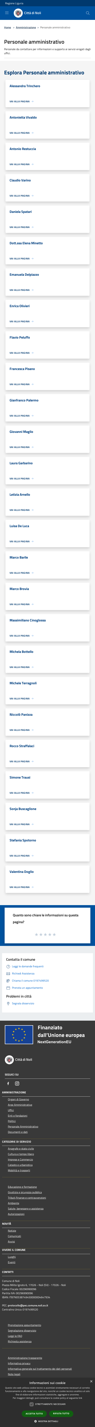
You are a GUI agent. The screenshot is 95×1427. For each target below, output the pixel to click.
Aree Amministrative (20, 1105)
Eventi (11, 1262)
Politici (12, 1121)
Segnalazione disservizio (22, 1330)
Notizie (12, 1231)
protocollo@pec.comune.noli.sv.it (28, 1305)
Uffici (11, 1110)
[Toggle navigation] (7, 13)
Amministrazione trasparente (25, 1358)
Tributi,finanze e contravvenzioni (27, 1198)
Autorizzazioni (16, 1214)
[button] (47, 1421)
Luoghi (12, 1257)
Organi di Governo (18, 1099)
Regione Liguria (14, 3)
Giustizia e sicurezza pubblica (25, 1192)
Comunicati (14, 1236)
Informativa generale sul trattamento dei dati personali (40, 1369)
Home (7, 27)
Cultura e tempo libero (21, 1154)
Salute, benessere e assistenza (25, 1208)
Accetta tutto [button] (34, 1413)
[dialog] (47, 1402)
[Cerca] (88, 13)
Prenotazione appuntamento (24, 1325)
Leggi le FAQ (15, 1336)
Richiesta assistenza (19, 1341)
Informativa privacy (19, 1363)
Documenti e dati (18, 1132)
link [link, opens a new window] (80, 1398)
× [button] (91, 1381)
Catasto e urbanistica (20, 1165)
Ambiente (13, 1203)
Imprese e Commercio (20, 1159)
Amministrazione (26, 27)
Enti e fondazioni (17, 1116)
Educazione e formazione (22, 1187)
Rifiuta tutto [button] (61, 1413)
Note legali (14, 1374)
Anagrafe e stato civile (21, 1149)
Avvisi (11, 1241)
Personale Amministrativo (23, 1126)
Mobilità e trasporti (19, 1170)
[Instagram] (17, 1083)
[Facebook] (8, 1083)
